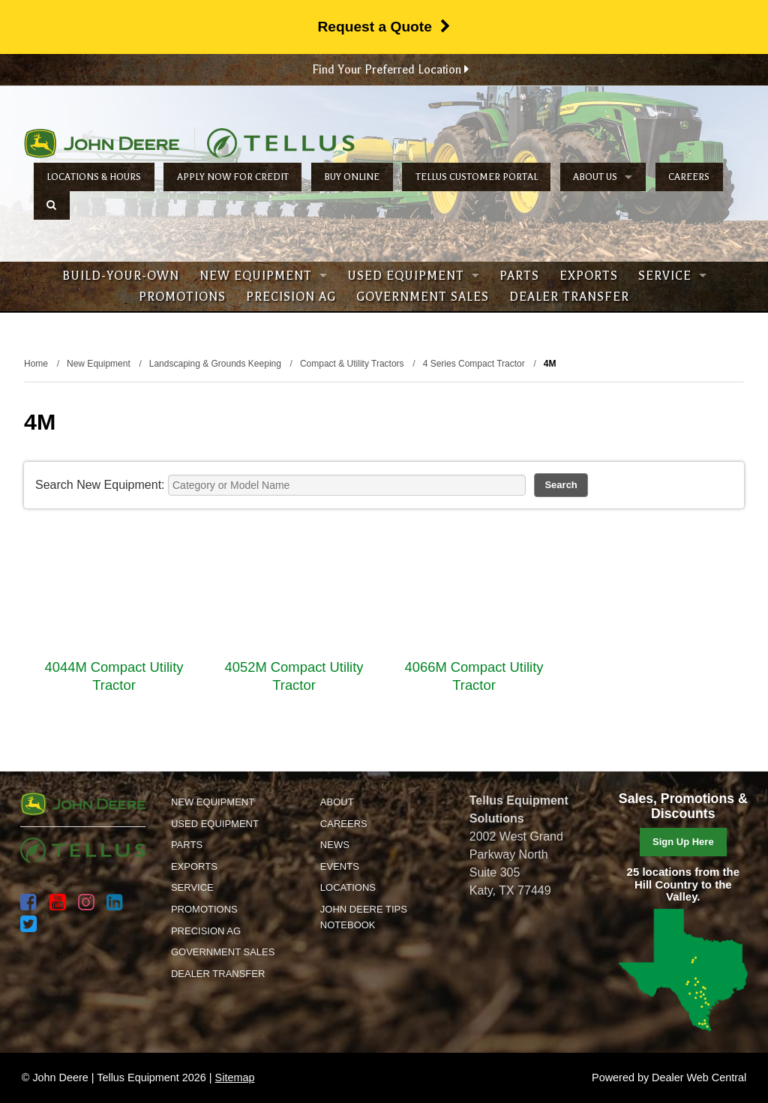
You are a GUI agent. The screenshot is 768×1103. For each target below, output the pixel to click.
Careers (689, 177)
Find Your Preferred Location (390, 69)
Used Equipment (413, 276)
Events (339, 866)
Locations (348, 887)
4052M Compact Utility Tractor (294, 676)
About (337, 802)
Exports (589, 276)
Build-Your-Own (120, 276)
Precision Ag (291, 297)
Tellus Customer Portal (477, 177)
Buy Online (352, 177)
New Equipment (263, 276)
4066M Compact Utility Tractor (474, 676)
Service (672, 276)
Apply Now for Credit (233, 177)
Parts (519, 276)
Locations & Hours (93, 177)
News (335, 844)
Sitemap (235, 1078)
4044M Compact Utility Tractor (114, 676)
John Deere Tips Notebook (363, 917)
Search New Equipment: (100, 484)
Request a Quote (383, 26)
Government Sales (422, 297)
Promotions (182, 297)
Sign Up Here (683, 841)
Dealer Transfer (569, 297)
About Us (602, 177)
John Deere (101, 143)
